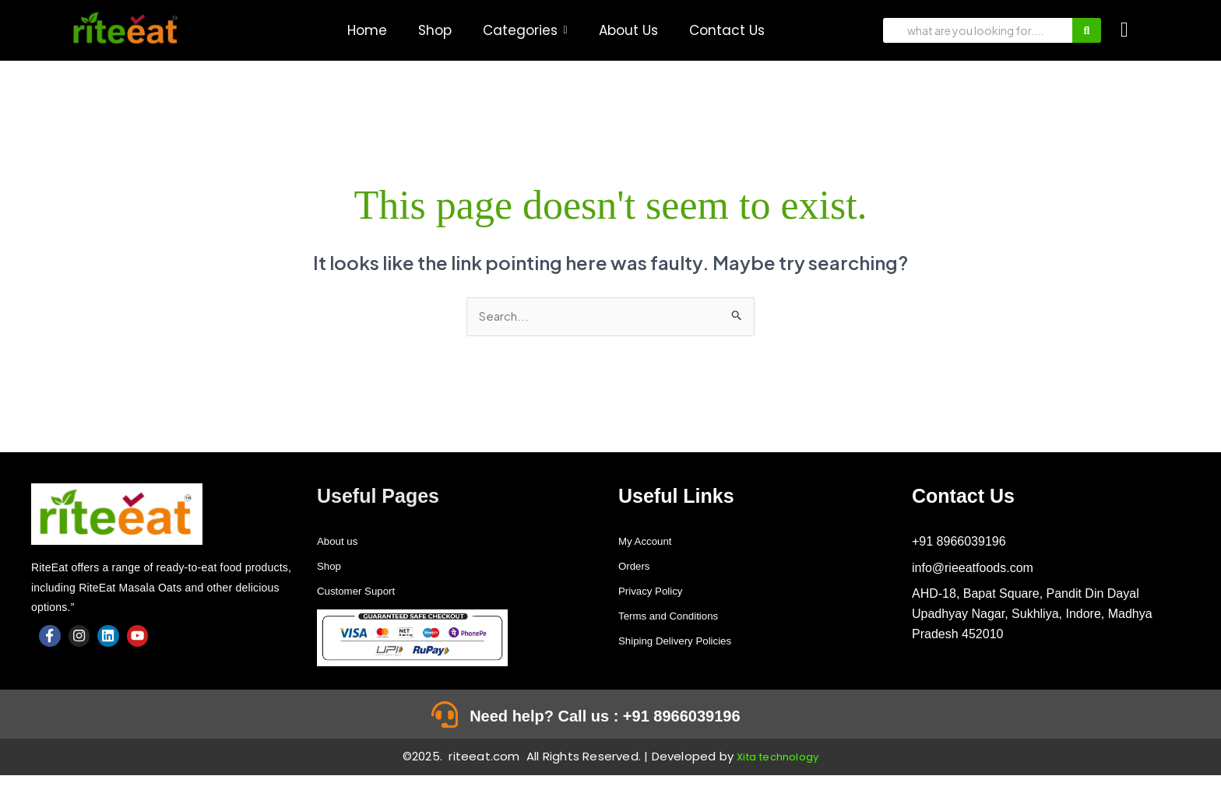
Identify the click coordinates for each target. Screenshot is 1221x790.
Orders (637, 567)
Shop (331, 567)
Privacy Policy (657, 592)
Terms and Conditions (678, 616)
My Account (650, 542)
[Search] (977, 30)
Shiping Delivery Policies (686, 641)
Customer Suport (364, 592)
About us (341, 542)
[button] (525, 31)
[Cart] (1124, 29)
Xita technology (777, 771)
